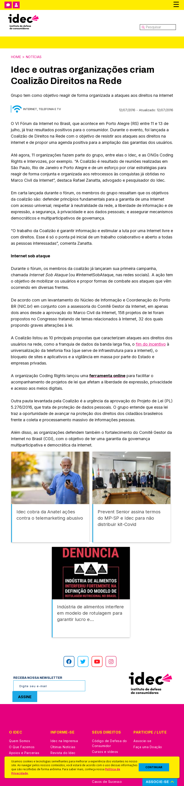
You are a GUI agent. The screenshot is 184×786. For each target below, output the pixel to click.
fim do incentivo (151, 343)
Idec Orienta (102, 733)
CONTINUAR (153, 767)
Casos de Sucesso (107, 751)
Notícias (36, 56)
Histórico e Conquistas (27, 729)
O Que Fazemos (22, 717)
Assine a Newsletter (66, 741)
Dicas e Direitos (104, 727)
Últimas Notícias (63, 717)
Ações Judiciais (104, 745)
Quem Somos (19, 711)
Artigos (56, 729)
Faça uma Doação (147, 717)
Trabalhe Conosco (24, 741)
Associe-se (142, 711)
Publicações (60, 734)
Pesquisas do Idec (107, 739)
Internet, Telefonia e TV (42, 108)
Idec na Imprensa (64, 711)
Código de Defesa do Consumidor (109, 713)
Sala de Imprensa (23, 734)
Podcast (57, 746)
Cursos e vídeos (105, 721)
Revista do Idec (63, 723)
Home (16, 56)
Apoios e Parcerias (24, 723)
